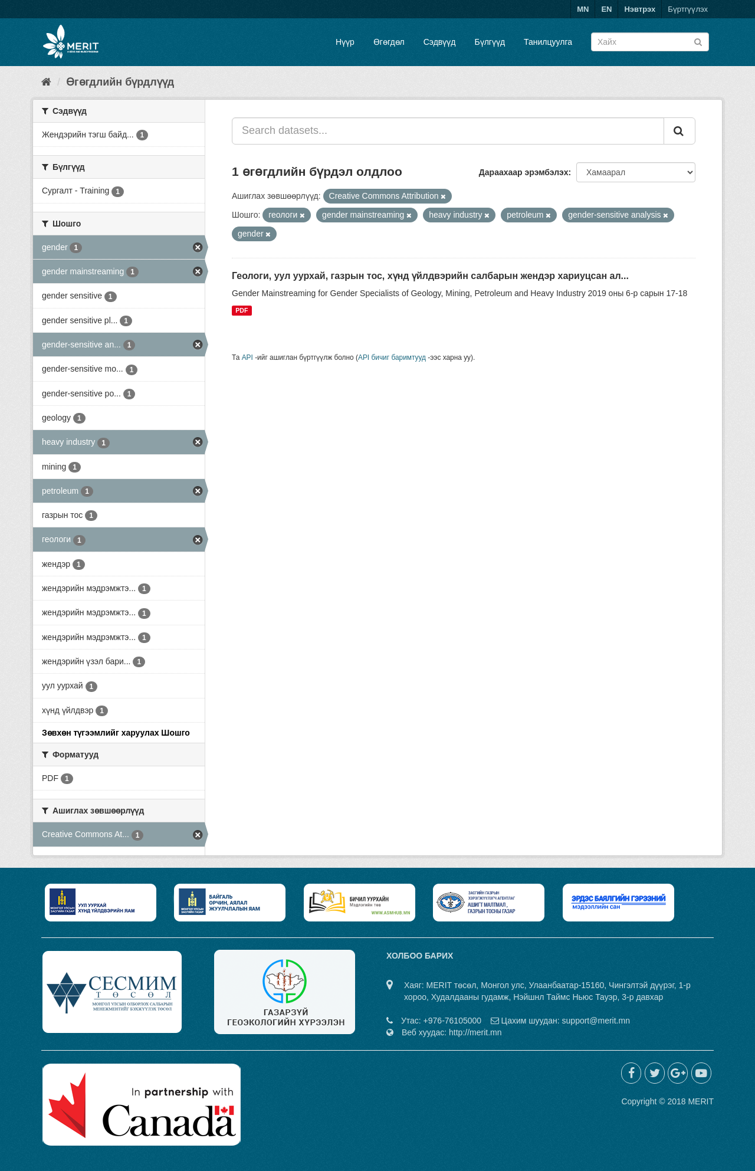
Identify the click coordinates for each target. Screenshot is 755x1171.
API (247, 357)
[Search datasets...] (448, 131)
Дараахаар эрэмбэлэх (524, 172)
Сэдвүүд (440, 42)
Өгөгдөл (389, 42)
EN (606, 9)
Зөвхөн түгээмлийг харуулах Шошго (116, 732)
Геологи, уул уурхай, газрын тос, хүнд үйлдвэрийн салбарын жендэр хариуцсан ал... (430, 276)
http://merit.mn (475, 1032)
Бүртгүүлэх (688, 9)
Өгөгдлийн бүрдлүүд (120, 82)
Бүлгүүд (489, 42)
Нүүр (345, 42)
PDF (241, 310)
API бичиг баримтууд (392, 357)
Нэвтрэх (639, 9)
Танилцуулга (548, 42)
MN (583, 9)
